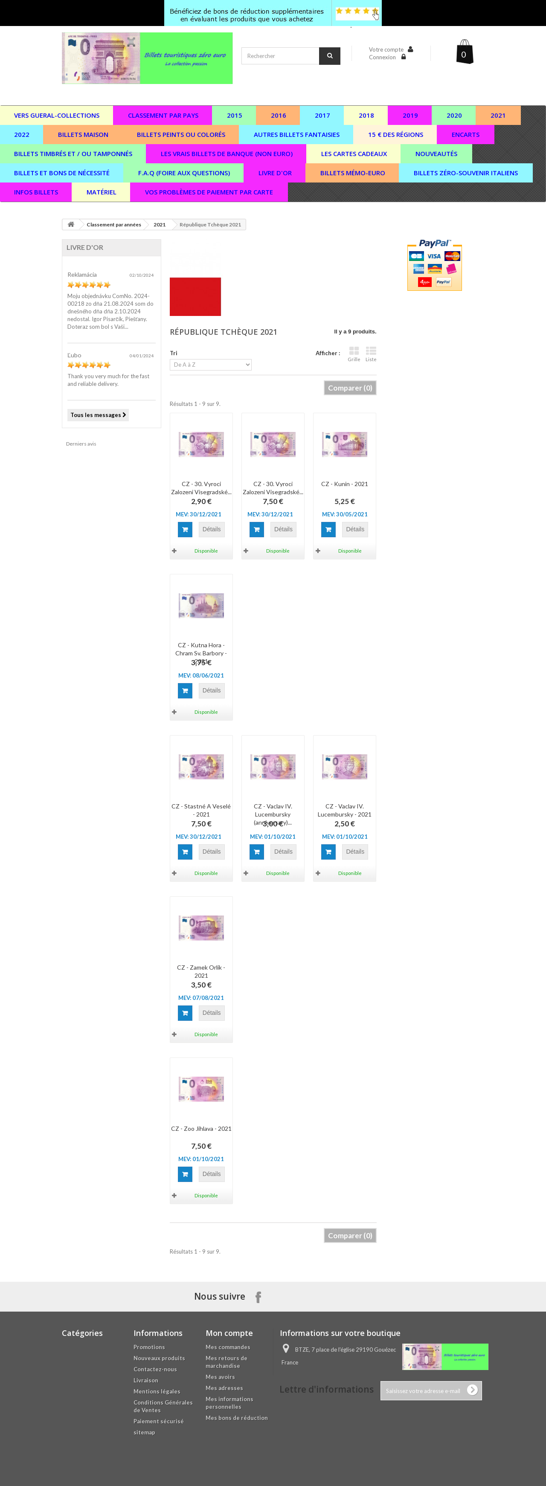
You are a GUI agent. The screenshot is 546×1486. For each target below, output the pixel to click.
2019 (410, 115)
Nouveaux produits (159, 1358)
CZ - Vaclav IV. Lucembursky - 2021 (345, 810)
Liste (371, 354)
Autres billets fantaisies (297, 134)
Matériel (101, 192)
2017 (322, 115)
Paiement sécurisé (159, 1421)
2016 (278, 115)
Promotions (149, 1347)
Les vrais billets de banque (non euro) (227, 153)
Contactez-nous (155, 1369)
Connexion (383, 57)
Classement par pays (163, 115)
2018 (366, 115)
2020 (454, 115)
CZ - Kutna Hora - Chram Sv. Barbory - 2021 (201, 653)
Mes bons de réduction (237, 1417)
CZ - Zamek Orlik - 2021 (201, 971)
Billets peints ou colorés (181, 134)
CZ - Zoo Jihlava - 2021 (201, 1128)
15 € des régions (395, 134)
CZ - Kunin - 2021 (344, 483)
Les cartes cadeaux (354, 153)
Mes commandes (228, 1347)
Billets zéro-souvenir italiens (466, 172)
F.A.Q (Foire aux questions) (184, 172)
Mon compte (229, 1333)
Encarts (465, 134)
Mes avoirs (220, 1376)
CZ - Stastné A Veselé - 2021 (201, 810)
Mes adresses (224, 1388)
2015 (234, 115)
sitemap (144, 1432)
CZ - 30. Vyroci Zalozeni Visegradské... (201, 487)
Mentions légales (157, 1391)
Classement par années (114, 224)
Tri (173, 353)
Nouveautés (436, 153)
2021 (498, 115)
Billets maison (83, 134)
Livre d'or (275, 172)
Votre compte (386, 49)
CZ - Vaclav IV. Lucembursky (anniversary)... (273, 814)
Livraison (146, 1380)
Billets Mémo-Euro (352, 172)
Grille (354, 354)
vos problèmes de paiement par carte (209, 192)
